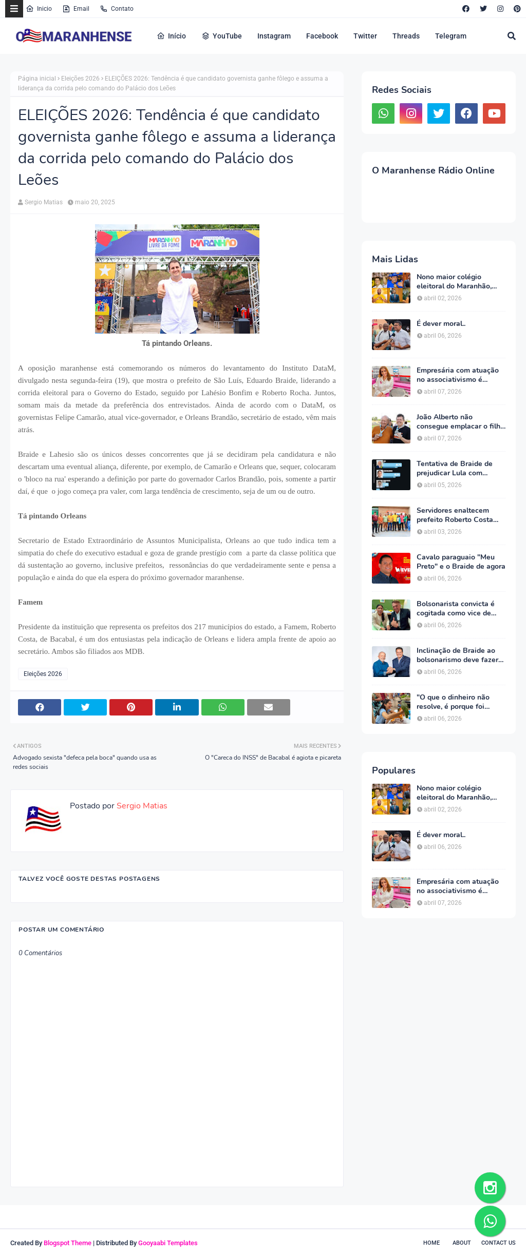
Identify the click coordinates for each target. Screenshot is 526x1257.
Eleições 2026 (80, 78)
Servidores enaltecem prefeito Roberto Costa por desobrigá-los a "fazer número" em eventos (460, 515)
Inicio (39, 9)
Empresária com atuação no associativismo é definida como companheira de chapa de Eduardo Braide (459, 375)
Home (431, 1243)
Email (75, 9)
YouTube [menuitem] (221, 36)
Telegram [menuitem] (450, 36)
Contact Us (498, 1243)
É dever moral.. (441, 323)
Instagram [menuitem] (274, 36)
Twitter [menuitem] (365, 36)
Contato (117, 9)
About (462, 1243)
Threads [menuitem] (406, 36)
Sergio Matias (44, 202)
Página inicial (37, 78)
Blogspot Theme (67, 1243)
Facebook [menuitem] (322, 36)
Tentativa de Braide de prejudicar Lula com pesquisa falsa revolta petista (455, 468)
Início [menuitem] (171, 36)
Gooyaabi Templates (168, 1243)
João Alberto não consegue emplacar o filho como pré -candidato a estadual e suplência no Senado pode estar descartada (460, 422)
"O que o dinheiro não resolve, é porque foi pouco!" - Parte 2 (453, 702)
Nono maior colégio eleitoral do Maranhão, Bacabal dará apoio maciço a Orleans (454, 282)
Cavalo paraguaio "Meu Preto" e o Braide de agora (461, 562)
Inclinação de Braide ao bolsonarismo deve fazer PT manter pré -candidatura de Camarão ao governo (458, 655)
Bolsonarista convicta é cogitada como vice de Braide (456, 609)
